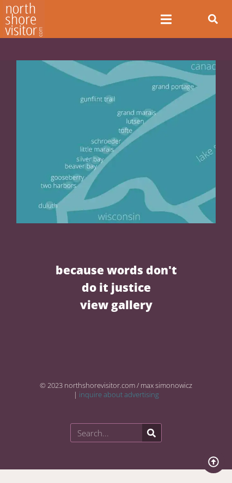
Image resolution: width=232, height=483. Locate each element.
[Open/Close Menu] (165, 19)
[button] (213, 19)
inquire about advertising (119, 394)
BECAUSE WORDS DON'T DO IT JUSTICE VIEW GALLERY (116, 287)
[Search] (151, 433)
